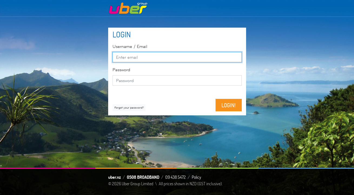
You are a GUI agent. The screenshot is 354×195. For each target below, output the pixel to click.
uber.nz (114, 177)
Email (130, 46)
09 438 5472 (175, 177)
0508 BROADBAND (143, 177)
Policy (196, 177)
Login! (228, 105)
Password (121, 70)
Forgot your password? (129, 107)
